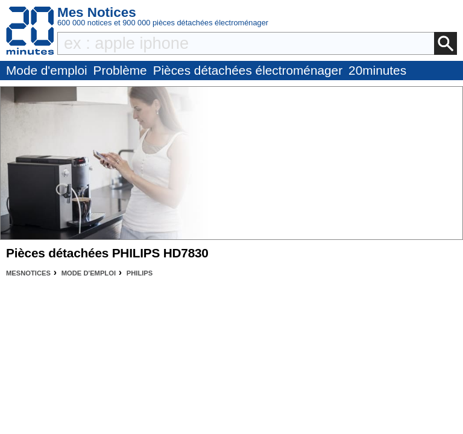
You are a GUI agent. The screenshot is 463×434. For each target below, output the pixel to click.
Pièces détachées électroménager (247, 70)
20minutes (377, 70)
